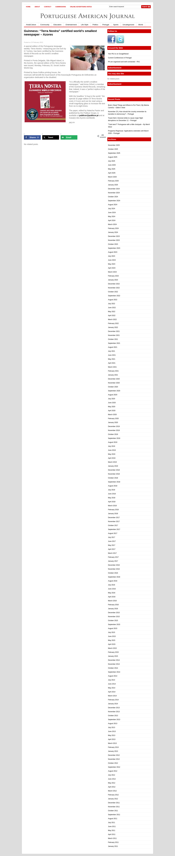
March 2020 (112, 415)
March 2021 (112, 367)
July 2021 (111, 351)
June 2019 (112, 450)
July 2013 (111, 727)
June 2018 (112, 494)
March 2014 (112, 696)
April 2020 (111, 411)
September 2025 (114, 153)
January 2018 (113, 514)
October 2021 (113, 339)
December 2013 (114, 708)
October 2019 (113, 434)
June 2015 (112, 636)
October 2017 (113, 525)
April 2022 (111, 315)
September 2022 (114, 296)
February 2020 (113, 418)
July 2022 (111, 304)
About (37, 7)
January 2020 (113, 422)
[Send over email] (69, 137)
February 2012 (113, 795)
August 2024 (112, 205)
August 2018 (112, 486)
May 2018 (111, 498)
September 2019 (114, 438)
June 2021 (112, 355)
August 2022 (112, 300)
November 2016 (114, 569)
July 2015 (111, 632)
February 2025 (113, 181)
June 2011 (112, 826)
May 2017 (111, 545)
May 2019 (111, 454)
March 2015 (112, 648)
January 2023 (113, 280)
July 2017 (111, 537)
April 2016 (111, 597)
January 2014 (113, 704)
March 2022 (112, 319)
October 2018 (113, 478)
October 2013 (113, 716)
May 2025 (111, 169)
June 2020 (112, 403)
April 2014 (111, 692)
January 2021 (113, 375)
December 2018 (114, 470)
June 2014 (112, 684)
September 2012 (114, 767)
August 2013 (112, 723)
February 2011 (113, 842)
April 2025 (111, 173)
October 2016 (113, 573)
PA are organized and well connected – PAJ (124, 62)
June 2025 (112, 165)
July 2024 (111, 209)
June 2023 (112, 260)
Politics (95, 25)
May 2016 (111, 593)
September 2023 (114, 248)
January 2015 (113, 656)
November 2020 (114, 383)
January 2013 (113, 751)
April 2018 (111, 502)
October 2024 (113, 197)
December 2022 (114, 284)
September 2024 (114, 201)
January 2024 (113, 232)
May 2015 (111, 640)
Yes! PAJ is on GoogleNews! (118, 54)
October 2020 (113, 387)
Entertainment (71, 25)
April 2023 (111, 268)
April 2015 (111, 644)
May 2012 (111, 783)
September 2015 (114, 624)
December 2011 (114, 803)
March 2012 (112, 791)
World (140, 25)
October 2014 (113, 668)
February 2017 (113, 557)
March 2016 (112, 601)
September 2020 (114, 391)
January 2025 (113, 185)
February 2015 (113, 652)
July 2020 (111, 399)
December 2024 (114, 189)
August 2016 (112, 581)
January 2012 (113, 799)
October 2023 (113, 244)
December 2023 (114, 236)
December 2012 (114, 755)
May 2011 (111, 830)
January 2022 (113, 327)
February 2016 (113, 605)
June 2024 (112, 212)
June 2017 (112, 541)
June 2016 (112, 589)
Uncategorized (128, 25)
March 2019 (112, 462)
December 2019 (114, 426)
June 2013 (112, 731)
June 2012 (112, 779)
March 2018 (112, 506)
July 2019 (111, 446)
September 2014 (114, 672)
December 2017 (114, 517)
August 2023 (112, 252)
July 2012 (111, 775)
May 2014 (111, 688)
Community (44, 25)
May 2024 (111, 216)
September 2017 (114, 529)
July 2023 (111, 256)
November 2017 (114, 521)
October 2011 (113, 811)
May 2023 (111, 264)
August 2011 (112, 819)
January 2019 (113, 466)
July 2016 (111, 585)
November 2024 (114, 193)
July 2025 (111, 161)
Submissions (60, 7)
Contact (47, 7)
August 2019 (112, 442)
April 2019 (111, 458)
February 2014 (113, 700)
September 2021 (114, 343)
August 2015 (112, 628)
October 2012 (113, 763)
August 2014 (112, 676)
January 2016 (113, 609)
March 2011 (112, 838)
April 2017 (111, 549)
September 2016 (114, 577)
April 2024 (111, 220)
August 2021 (112, 347)
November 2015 (114, 617)
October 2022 (113, 292)
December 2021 (114, 331)
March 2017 (112, 553)
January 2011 (113, 846)
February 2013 (113, 747)
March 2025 (112, 177)
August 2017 (112, 533)
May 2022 (111, 312)
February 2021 (113, 371)
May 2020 (111, 407)
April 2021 (111, 363)
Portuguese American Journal (87, 16)
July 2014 (111, 680)
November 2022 (114, 288)
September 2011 (114, 815)
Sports (115, 25)
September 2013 (114, 720)
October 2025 (113, 149)
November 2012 (114, 759)
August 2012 (112, 771)
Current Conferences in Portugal (120, 58)
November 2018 (114, 474)
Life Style (84, 25)
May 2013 (111, 735)
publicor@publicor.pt (88, 115)
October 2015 (113, 620)
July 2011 (111, 822)
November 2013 (114, 712)
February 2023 (113, 276)
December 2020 (114, 379)
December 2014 (114, 660)
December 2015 (114, 613)
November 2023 (114, 240)
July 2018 (111, 490)
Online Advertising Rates (81, 7)
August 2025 (112, 157)
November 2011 (114, 807)
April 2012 (111, 787)
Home (28, 7)
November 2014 (114, 664)
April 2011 (111, 834)
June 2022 (112, 308)
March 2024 (112, 224)
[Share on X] (50, 137)
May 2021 (111, 359)
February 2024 (113, 228)
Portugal (105, 25)
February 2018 (113, 510)
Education (57, 25)
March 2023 (112, 272)
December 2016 (114, 565)
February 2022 (113, 323)
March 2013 (112, 743)
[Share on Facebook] (32, 137)
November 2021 (114, 335)
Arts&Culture (31, 25)
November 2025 (114, 145)
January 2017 (113, 561)
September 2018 (114, 482)
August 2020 (112, 395)
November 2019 (114, 430)
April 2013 (111, 739)
